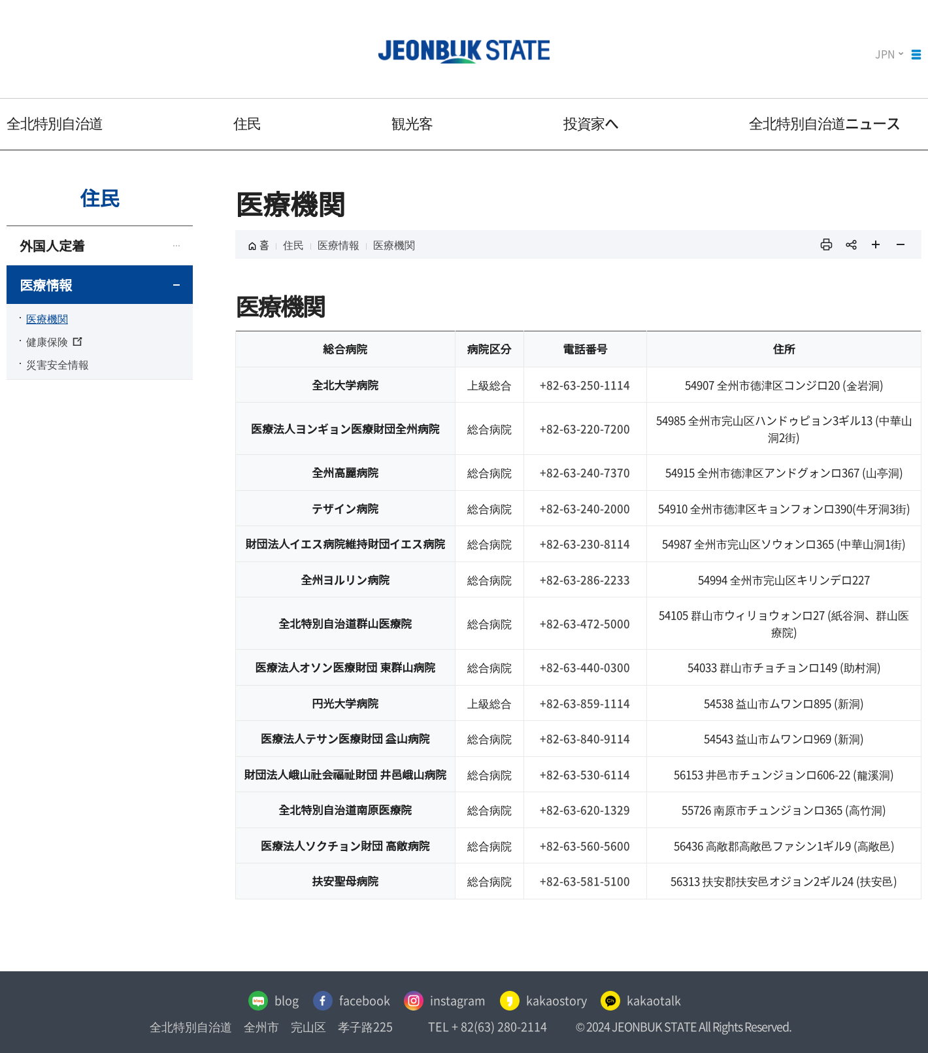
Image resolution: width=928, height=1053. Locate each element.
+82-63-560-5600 (585, 845)
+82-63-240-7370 (585, 472)
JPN (885, 53)
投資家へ (590, 122)
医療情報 (46, 284)
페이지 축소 (900, 244)
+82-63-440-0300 (585, 667)
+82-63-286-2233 (585, 579)
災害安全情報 (57, 364)
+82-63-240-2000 (585, 508)
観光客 (412, 122)
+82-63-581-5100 (585, 881)
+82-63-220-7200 (585, 428)
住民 (247, 122)
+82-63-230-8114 (585, 543)
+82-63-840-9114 (585, 738)
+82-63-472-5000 (585, 623)
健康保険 (54, 341)
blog (269, 1001)
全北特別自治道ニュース (824, 122)
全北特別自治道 (55, 122)
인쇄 (826, 244)
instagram (444, 1001)
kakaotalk (643, 1001)
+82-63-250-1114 (585, 384)
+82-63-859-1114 (585, 703)
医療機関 (47, 318)
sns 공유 (851, 244)
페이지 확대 (876, 244)
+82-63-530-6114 (585, 774)
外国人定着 (52, 245)
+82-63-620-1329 (585, 809)
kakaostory (544, 1001)
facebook (349, 1001)
